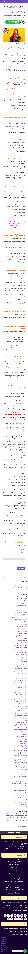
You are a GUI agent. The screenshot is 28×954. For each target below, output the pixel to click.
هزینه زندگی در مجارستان (22, 792)
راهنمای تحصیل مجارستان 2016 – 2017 (19, 589)
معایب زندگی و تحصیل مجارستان (20, 771)
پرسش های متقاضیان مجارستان (20, 621)
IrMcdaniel (3, 945)
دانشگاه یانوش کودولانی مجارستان (20, 699)
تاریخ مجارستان (24, 623)
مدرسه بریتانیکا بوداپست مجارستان (20, 760)
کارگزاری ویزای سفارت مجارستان (21, 740)
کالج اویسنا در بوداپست (22, 638)
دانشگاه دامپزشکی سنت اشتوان (21, 684)
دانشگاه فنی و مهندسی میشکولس (20, 692)
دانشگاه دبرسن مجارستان (22, 685)
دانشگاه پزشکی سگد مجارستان (21, 680)
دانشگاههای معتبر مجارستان (21, 712)
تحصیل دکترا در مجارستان (22, 644)
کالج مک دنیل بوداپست (22, 642)
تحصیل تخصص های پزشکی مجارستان (19, 630)
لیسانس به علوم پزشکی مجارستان (20, 750)
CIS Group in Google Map (14, 893)
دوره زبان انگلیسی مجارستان (21, 727)
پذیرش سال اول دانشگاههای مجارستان (19, 617)
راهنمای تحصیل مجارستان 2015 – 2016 (19, 591)
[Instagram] (20, 427)
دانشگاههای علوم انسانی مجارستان (20, 706)
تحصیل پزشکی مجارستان (22, 626)
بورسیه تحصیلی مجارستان (22, 612)
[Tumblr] (10, 427)
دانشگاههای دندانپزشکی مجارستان (20, 705)
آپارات (17, 902)
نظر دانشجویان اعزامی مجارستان (20, 776)
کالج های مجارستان (23, 748)
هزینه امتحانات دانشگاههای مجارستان (19, 783)
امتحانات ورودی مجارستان (22, 610)
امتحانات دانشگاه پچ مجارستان (21, 605)
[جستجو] (1, 1)
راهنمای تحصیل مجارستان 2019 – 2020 (19, 584)
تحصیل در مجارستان (23, 633)
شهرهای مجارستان (23, 733)
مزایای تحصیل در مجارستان (21, 766)
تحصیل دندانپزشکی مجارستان (21, 645)
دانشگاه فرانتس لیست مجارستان (20, 689)
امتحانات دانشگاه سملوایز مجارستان (20, 609)
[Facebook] (20, 423)
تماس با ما (25, 656)
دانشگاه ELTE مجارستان (22, 635)
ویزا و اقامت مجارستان (22, 799)
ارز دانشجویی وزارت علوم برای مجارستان (19, 602)
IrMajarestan (4, 941)
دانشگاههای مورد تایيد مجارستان (20, 715)
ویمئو (14, 902)
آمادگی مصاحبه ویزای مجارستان (20, 598)
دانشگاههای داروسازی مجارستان (20, 703)
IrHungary (3, 943)
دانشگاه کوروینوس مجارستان (21, 694)
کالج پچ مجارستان (23, 743)
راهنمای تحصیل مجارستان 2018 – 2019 (19, 585)
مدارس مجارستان (23, 752)
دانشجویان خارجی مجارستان (21, 666)
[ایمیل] (23, 423)
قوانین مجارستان (23, 738)
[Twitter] (17, 423)
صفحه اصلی (24, 734)
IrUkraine (3, 950)
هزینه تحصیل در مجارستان (21, 787)
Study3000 (3, 939)
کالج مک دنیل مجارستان (22, 747)
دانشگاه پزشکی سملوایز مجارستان (20, 682)
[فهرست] (4, 1)
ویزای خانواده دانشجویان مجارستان (20, 801)
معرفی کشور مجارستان (22, 773)
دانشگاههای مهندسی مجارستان (21, 713)
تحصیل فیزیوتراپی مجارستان (21, 647)
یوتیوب (20, 902)
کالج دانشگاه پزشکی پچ (22, 640)
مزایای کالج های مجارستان (22, 767)
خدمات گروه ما (24, 665)
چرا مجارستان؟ (24, 663)
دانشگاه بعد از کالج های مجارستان (20, 671)
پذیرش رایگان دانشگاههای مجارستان (20, 614)
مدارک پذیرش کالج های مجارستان (20, 753)
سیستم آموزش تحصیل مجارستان (20, 729)
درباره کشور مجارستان (22, 719)
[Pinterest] (17, 427)
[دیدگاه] (14, 555)
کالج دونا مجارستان (23, 745)
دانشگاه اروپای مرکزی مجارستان (21, 670)
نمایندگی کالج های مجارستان (21, 781)
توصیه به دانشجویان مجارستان (21, 658)
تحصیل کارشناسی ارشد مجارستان (20, 649)
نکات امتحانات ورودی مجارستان (20, 778)
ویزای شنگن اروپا (23, 804)
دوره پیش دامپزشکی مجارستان (21, 726)
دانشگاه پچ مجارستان (23, 675)
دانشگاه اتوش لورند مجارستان (21, 668)
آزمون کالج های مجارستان (22, 596)
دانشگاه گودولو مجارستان (22, 696)
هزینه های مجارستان (23, 795)
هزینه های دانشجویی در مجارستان (20, 794)
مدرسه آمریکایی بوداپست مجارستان (20, 755)
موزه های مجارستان (23, 774)
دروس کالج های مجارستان (22, 722)
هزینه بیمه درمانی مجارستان (21, 785)
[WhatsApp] (13, 427)
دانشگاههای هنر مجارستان (22, 717)
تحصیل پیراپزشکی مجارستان (21, 628)
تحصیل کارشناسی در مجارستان (21, 651)
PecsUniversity (4, 947)
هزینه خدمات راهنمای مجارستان (20, 790)
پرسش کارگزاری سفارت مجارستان (20, 619)
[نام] (14, 560)
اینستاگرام (10, 902)
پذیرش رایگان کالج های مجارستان (20, 616)
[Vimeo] (23, 427)
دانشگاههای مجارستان (22, 708)
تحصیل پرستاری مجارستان (21, 624)
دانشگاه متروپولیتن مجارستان (21, 698)
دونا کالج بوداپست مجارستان (21, 637)
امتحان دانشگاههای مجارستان (21, 603)
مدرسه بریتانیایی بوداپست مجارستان (20, 759)
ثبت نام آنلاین (24, 659)
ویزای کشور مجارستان (22, 808)
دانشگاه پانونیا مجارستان (22, 673)
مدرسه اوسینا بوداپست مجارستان (20, 757)
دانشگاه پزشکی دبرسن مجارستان (20, 678)
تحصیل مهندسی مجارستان (21, 652)
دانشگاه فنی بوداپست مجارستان (20, 691)
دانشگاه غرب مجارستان (22, 687)
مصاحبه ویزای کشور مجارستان (21, 769)
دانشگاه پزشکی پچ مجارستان (21, 677)
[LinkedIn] (10, 423)
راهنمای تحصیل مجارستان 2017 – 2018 (19, 587)
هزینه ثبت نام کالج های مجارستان (20, 788)
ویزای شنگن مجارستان (22, 806)
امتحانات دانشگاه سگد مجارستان (20, 607)
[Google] (13, 423)
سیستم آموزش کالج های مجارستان (20, 731)
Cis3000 (3, 937)
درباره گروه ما (24, 720)
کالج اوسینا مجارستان (23, 741)
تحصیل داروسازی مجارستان (21, 631)
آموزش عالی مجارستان (22, 600)
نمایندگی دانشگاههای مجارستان (21, 780)
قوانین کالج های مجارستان (21, 736)
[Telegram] (23, 430)
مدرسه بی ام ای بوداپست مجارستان (20, 762)
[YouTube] (7, 423)
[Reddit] (7, 427)
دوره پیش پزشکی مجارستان (21, 724)
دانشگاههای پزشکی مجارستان (21, 701)
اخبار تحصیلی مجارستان (22, 826)
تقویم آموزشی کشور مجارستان (21, 654)
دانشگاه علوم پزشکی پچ (22, 710)
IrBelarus (3, 952)
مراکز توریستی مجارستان (22, 764)
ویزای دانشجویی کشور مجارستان (20, 802)
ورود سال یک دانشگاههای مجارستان (20, 797)
